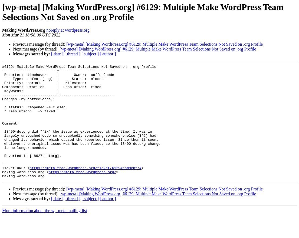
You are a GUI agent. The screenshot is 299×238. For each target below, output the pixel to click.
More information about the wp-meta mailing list (44, 233)
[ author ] (108, 54)
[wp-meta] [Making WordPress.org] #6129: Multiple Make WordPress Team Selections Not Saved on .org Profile (164, 44)
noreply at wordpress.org (67, 30)
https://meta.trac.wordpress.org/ (82, 193)
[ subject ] (90, 54)
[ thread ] (72, 54)
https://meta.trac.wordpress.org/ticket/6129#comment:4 (85, 188)
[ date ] (57, 54)
